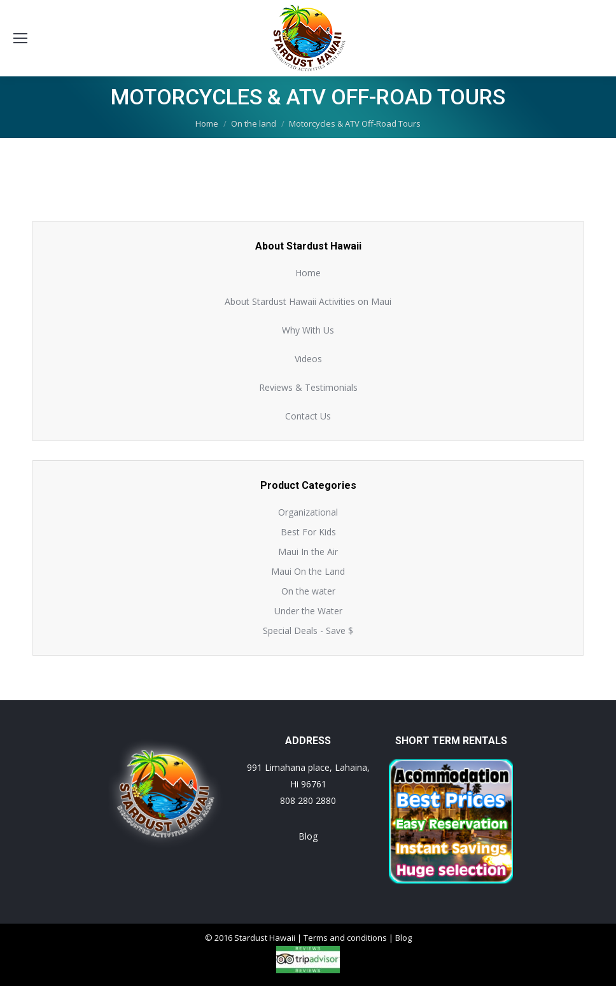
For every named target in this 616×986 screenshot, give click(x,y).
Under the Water (308, 611)
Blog (308, 836)
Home (308, 273)
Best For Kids (308, 532)
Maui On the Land (308, 571)
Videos (308, 359)
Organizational (308, 512)
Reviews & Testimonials (308, 387)
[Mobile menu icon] (20, 38)
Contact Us (308, 416)
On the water (308, 591)
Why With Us (308, 330)
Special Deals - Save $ (308, 630)
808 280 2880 (308, 800)
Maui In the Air (308, 552)
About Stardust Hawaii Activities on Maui (308, 301)
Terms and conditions (345, 937)
